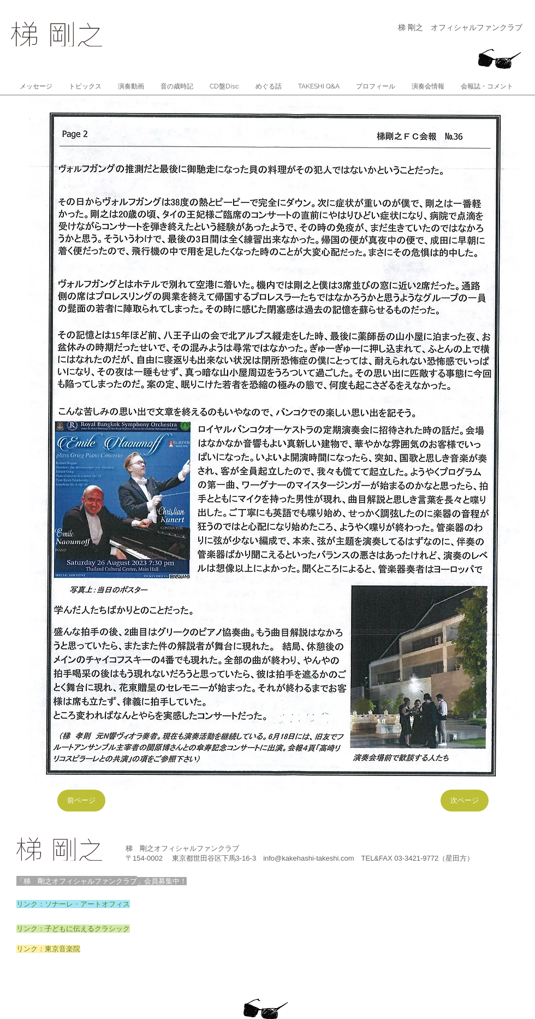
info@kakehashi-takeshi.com (308, 858)
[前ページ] (81, 800)
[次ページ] (465, 800)
